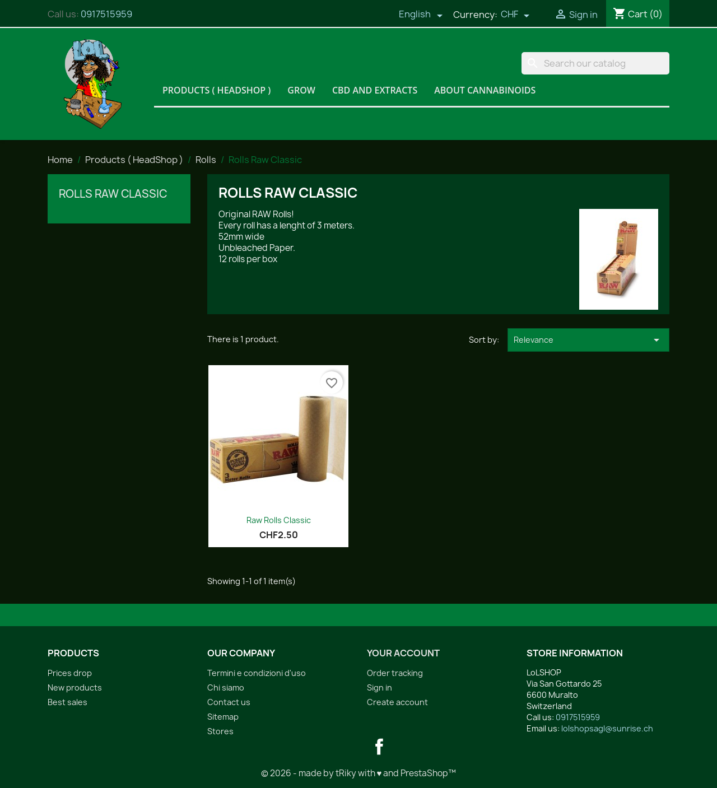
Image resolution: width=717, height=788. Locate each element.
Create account (397, 702)
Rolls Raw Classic (113, 193)
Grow (301, 90)
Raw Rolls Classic (278, 520)
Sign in (379, 687)
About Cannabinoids (485, 90)
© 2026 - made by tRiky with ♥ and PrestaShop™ (359, 773)
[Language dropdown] (420, 15)
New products (75, 687)
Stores (220, 731)
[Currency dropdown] (515, 15)
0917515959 (106, 14)
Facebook (379, 746)
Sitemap (223, 716)
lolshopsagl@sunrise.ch (607, 728)
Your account (403, 653)
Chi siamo (225, 687)
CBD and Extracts (374, 90)
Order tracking (395, 673)
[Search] (595, 63)
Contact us (228, 702)
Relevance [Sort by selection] (588, 340)
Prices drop (70, 673)
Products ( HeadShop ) (216, 90)
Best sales (67, 702)
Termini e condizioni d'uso (256, 673)
